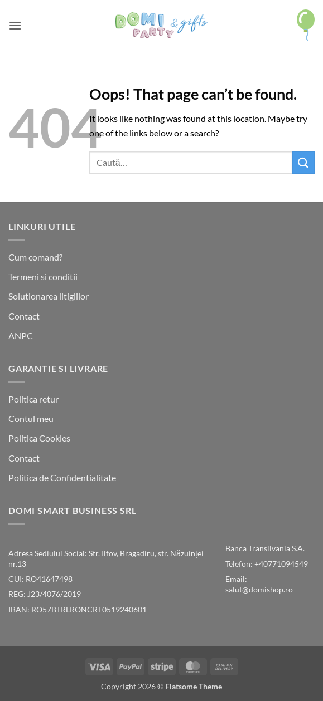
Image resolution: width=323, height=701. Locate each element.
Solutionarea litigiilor (48, 296)
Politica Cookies (39, 438)
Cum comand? (35, 257)
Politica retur (33, 399)
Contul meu (31, 418)
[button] (15, 25)
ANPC (20, 335)
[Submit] (303, 162)
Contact (24, 316)
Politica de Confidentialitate (62, 477)
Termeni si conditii (43, 276)
